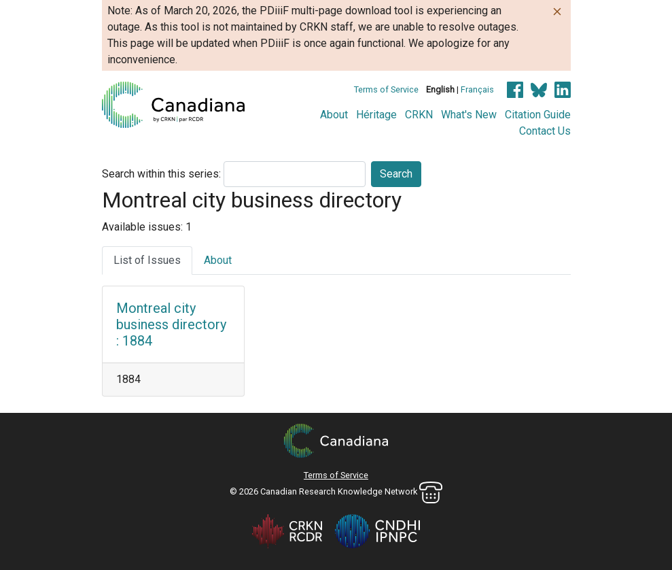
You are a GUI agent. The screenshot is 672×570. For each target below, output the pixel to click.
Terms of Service (386, 89)
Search (396, 173)
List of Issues (147, 260)
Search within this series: (161, 173)
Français (477, 89)
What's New (469, 114)
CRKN (419, 114)
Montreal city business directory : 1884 (171, 324)
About (334, 114)
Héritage (376, 114)
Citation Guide (538, 114)
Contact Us (545, 130)
